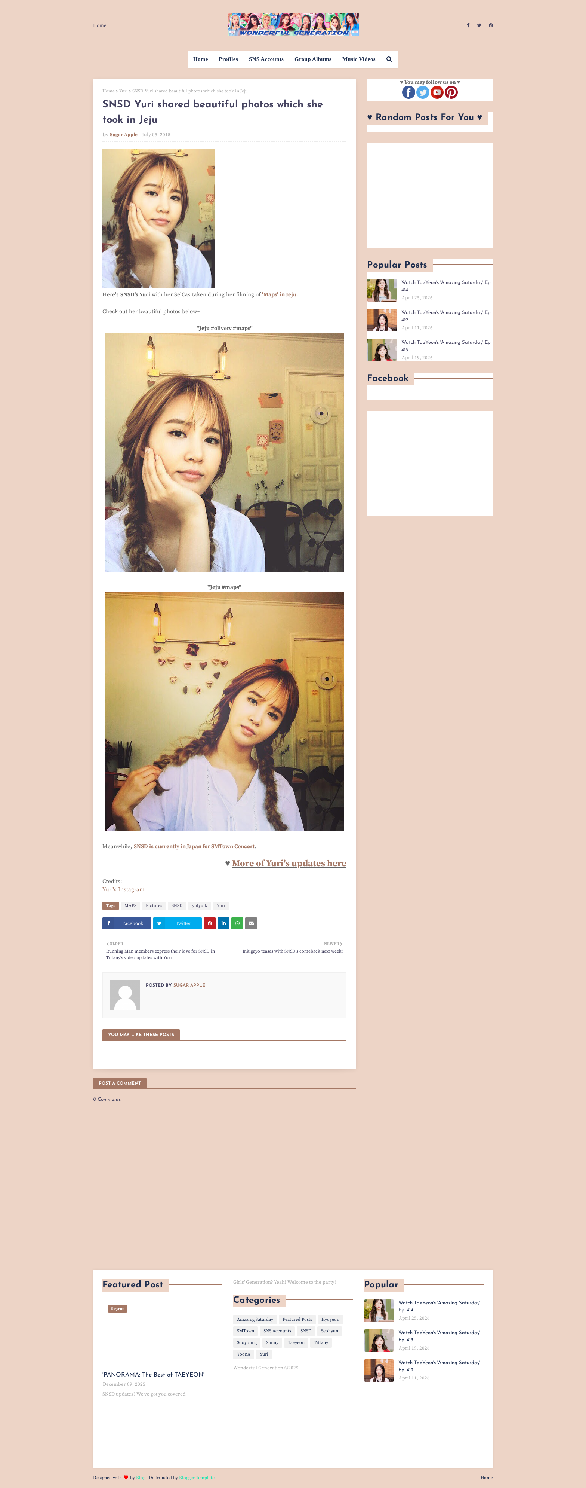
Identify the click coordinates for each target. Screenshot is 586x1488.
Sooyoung (247, 1342)
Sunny (272, 1342)
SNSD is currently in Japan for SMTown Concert (194, 846)
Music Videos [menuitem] (359, 59)
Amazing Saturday (255, 1319)
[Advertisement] (430, 195)
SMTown (245, 1331)
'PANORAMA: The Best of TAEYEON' (153, 1375)
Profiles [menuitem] (228, 59)
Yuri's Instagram (123, 889)
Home (100, 25)
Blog (140, 1478)
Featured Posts (297, 1319)
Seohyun (329, 1331)
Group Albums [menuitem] (312, 59)
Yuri (123, 91)
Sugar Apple (124, 135)
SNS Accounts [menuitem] (266, 59)
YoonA (243, 1354)
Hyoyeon (330, 1319)
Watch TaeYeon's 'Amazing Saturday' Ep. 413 (446, 346)
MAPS (130, 905)
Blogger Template (197, 1478)
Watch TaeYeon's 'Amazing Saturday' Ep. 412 (446, 316)
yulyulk (199, 905)
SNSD (177, 905)
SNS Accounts (277, 1331)
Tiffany (321, 1342)
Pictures (154, 905)
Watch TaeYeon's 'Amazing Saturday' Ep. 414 (446, 286)
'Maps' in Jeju (279, 294)
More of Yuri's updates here (289, 863)
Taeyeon (296, 1342)
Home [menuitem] (200, 59)
